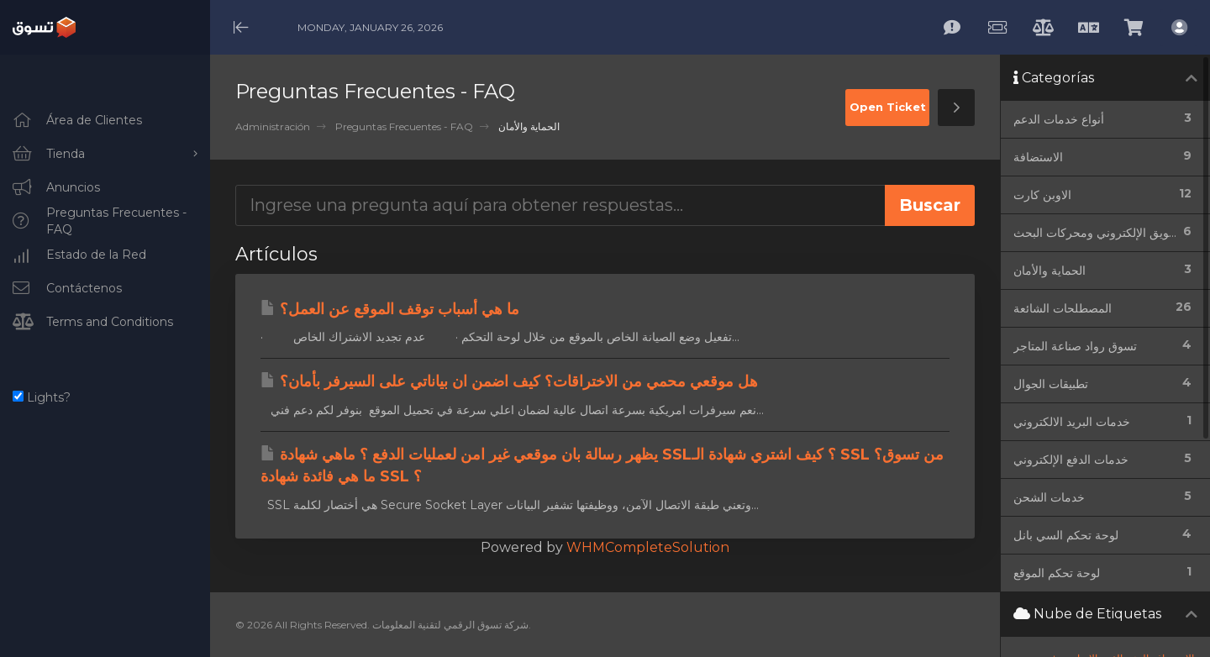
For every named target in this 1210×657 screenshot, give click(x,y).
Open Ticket (888, 106)
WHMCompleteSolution (647, 547)
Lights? (42, 397)
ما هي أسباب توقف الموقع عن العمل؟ (389, 309)
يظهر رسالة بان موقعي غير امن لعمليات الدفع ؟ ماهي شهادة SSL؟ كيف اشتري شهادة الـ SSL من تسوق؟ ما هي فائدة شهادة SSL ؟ (602, 465)
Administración (272, 126)
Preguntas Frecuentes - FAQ (404, 126)
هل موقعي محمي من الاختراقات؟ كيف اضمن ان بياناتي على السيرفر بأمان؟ (509, 381)
